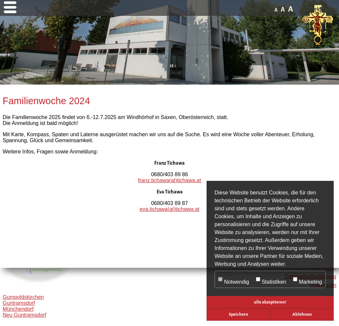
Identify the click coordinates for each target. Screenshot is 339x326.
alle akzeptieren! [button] (270, 302)
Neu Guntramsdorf (24, 315)
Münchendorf (18, 309)
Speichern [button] (238, 314)
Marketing (307, 280)
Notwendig (233, 280)
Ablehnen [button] (302, 314)
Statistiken (271, 280)
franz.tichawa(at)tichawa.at (169, 180)
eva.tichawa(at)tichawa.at (170, 209)
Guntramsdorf (19, 303)
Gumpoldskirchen (23, 297)
